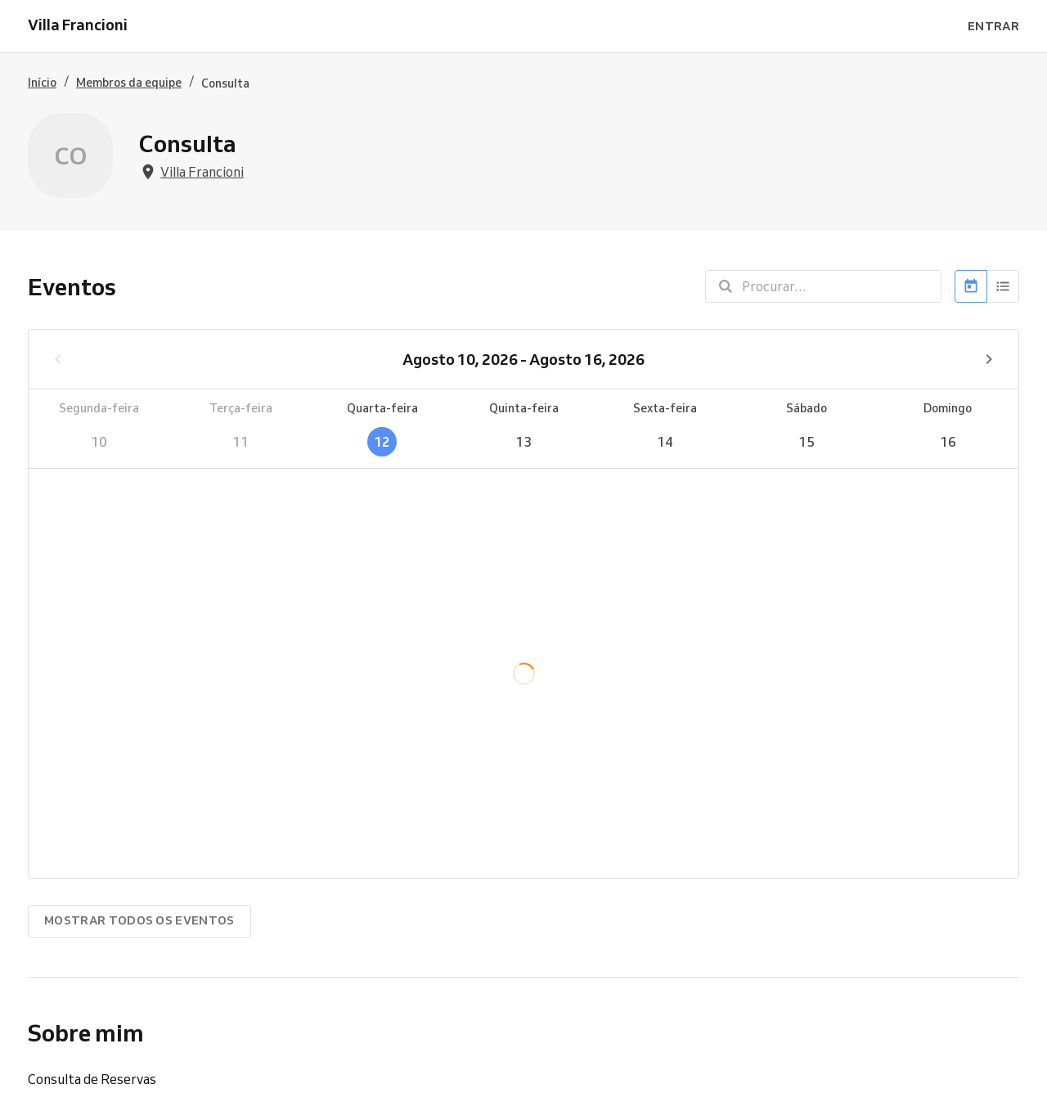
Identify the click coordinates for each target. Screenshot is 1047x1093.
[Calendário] (971, 286)
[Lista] (1003, 286)
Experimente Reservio (498, 1073)
